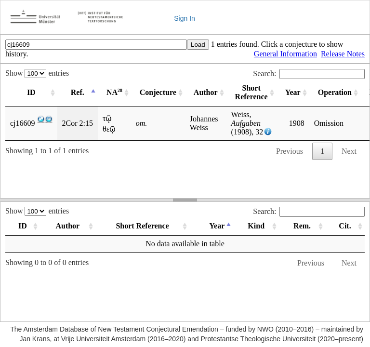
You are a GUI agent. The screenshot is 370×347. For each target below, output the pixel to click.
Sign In (184, 18)
